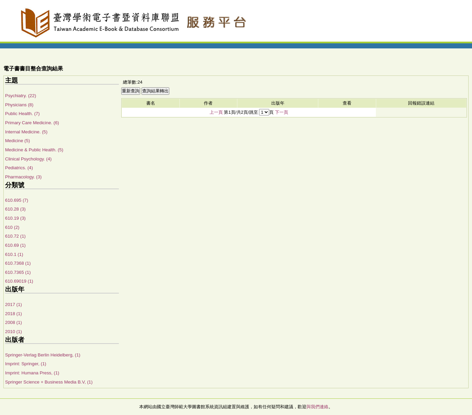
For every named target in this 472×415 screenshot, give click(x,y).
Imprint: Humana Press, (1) (32, 372)
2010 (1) (13, 331)
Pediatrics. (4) (19, 167)
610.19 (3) (15, 218)
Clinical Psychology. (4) (28, 158)
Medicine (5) (17, 140)
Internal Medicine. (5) (26, 131)
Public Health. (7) (22, 113)
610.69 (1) (15, 245)
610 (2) (12, 227)
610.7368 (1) (18, 263)
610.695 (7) (16, 200)
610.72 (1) (15, 236)
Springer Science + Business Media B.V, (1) (48, 382)
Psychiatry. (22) (20, 95)
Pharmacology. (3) (23, 176)
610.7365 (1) (18, 272)
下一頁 (281, 112)
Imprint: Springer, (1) (25, 363)
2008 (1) (13, 322)
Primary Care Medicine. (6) (32, 122)
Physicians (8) (19, 104)
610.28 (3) (15, 209)
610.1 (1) (14, 254)
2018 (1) (13, 313)
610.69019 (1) (19, 281)
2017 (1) (13, 304)
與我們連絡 (317, 406)
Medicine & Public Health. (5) (34, 149)
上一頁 (216, 112)
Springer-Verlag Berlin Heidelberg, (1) (42, 354)
